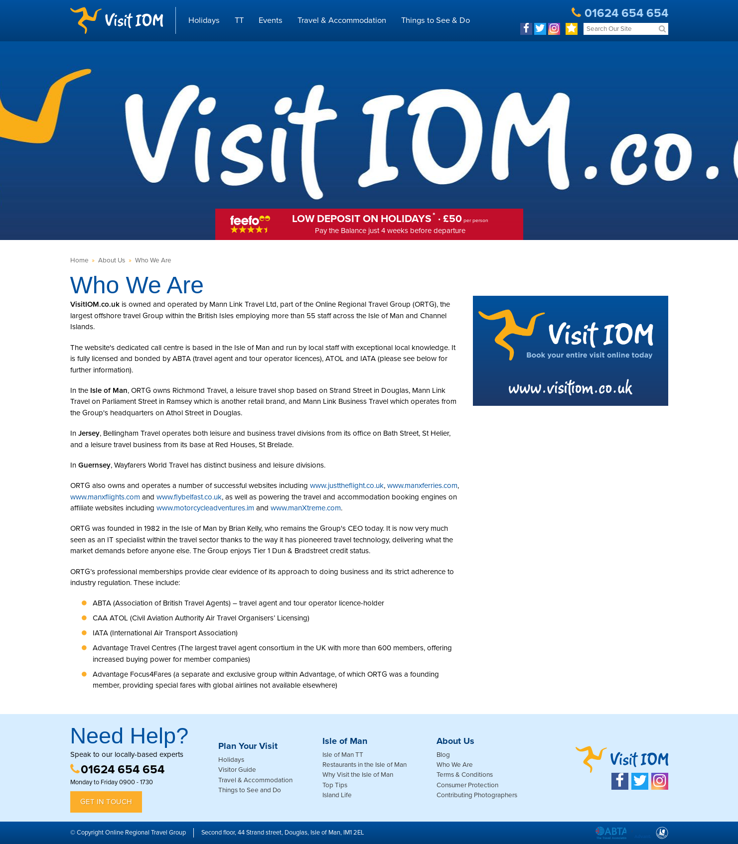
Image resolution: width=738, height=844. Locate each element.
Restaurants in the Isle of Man (364, 765)
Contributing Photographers (477, 795)
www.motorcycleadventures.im (205, 507)
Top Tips (334, 785)
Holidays (204, 20)
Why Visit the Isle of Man (357, 775)
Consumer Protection (467, 785)
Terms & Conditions (465, 775)
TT (239, 20)
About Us (111, 260)
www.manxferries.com (422, 485)
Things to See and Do (249, 790)
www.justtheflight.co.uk (347, 485)
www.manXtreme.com (306, 507)
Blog (443, 755)
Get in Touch (106, 801)
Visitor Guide (237, 770)
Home (79, 260)
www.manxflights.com (105, 496)
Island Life (337, 795)
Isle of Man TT (342, 755)
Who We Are (153, 260)
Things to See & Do (435, 20)
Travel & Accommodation (341, 20)
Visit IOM (116, 20)
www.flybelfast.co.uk (189, 496)
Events (271, 20)
